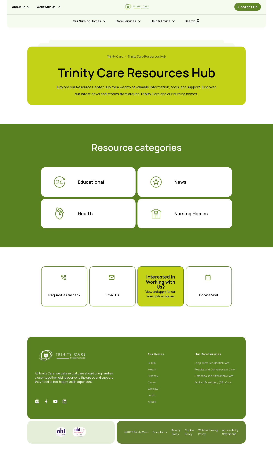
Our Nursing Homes (87, 21)
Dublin (152, 363)
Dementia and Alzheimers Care (214, 376)
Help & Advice (160, 21)
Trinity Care (115, 56)
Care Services (126, 21)
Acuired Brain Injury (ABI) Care (213, 382)
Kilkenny (153, 376)
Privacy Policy (176, 432)
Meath (152, 369)
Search (192, 21)
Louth (151, 395)
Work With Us (46, 7)
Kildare (152, 402)
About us (18, 7)
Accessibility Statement (230, 432)
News (168, 182)
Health (73, 213)
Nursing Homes (179, 213)
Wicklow (153, 389)
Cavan (152, 382)
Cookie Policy (189, 432)
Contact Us (247, 6)
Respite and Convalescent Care (215, 369)
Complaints (160, 432)
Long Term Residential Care (212, 363)
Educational (78, 182)
